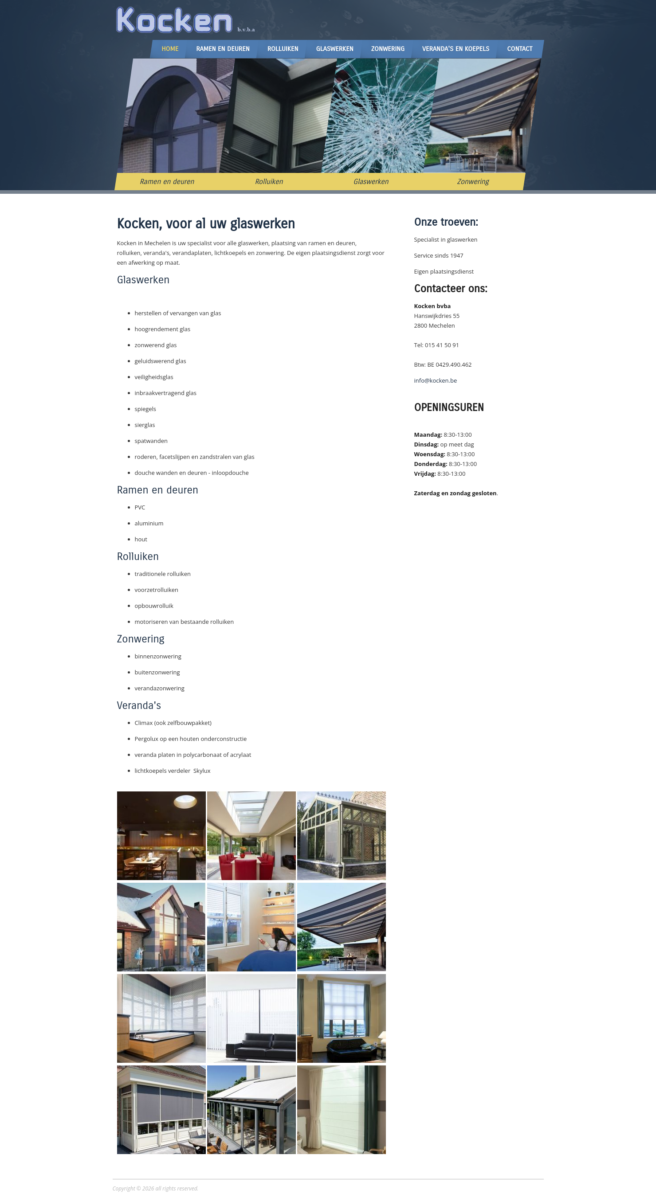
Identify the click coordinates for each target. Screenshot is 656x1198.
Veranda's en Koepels (455, 49)
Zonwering (388, 49)
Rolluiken (283, 49)
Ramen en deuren (167, 181)
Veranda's (139, 705)
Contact (519, 49)
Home (169, 49)
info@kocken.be (435, 380)
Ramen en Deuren (223, 49)
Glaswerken (334, 49)
